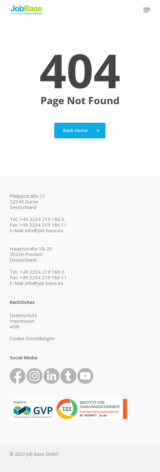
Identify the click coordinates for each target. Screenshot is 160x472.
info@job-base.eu (44, 230)
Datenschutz (23, 315)
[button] (146, 10)
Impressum (22, 321)
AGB (14, 326)
